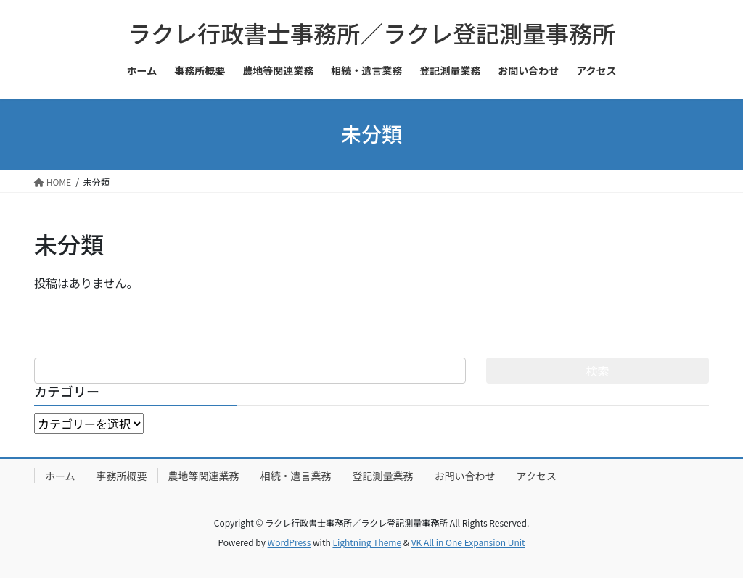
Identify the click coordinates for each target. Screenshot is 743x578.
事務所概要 (122, 475)
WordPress (289, 542)
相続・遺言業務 (296, 475)
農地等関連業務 (203, 475)
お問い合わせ (465, 475)
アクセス (537, 475)
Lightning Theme (366, 542)
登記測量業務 (383, 475)
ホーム (60, 475)
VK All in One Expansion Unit (468, 542)
